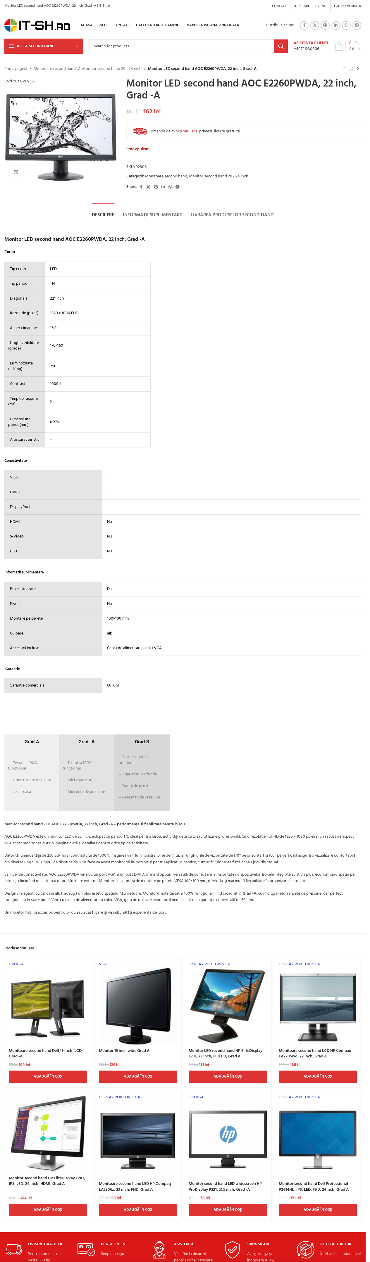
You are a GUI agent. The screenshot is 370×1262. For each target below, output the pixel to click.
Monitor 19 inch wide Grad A (124, 1050)
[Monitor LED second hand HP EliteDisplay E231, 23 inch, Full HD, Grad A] (228, 1003)
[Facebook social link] (304, 25)
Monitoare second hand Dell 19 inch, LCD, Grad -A (46, 1053)
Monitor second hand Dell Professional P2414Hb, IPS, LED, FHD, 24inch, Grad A (314, 1186)
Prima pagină (15, 69)
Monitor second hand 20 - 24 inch (112, 69)
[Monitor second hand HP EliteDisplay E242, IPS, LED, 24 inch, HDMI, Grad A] (48, 1134)
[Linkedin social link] (335, 25)
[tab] (103, 215)
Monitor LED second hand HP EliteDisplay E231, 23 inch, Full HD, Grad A (225, 1053)
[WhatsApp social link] (346, 25)
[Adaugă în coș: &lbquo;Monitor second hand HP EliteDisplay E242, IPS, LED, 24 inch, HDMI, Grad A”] (48, 1210)
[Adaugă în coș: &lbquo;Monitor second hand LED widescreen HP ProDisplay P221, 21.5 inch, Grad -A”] (228, 1210)
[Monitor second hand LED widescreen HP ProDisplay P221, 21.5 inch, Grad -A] (228, 1136)
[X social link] (314, 25)
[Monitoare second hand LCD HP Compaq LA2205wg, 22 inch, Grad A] (318, 1003)
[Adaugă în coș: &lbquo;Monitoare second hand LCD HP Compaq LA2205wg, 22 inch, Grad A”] (318, 1077)
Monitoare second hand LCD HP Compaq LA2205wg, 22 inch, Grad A (315, 1053)
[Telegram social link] (356, 25)
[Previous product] (343, 68)
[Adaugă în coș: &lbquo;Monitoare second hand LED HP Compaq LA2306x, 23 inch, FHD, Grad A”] (138, 1210)
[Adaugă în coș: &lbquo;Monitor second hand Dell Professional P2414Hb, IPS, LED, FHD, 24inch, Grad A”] (318, 1210)
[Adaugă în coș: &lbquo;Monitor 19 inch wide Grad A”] (138, 1077)
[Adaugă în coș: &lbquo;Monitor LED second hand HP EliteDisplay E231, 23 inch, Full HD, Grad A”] (228, 1077)
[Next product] (357, 68)
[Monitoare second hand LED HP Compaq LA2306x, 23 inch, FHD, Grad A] (138, 1136)
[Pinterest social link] (325, 25)
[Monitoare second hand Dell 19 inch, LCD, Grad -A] (48, 1003)
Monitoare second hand (55, 69)
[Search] (188, 46)
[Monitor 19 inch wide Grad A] (138, 1003)
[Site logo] (37, 25)
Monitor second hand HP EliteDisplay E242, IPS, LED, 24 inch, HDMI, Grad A (47, 1181)
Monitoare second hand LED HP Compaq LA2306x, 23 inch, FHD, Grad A (135, 1186)
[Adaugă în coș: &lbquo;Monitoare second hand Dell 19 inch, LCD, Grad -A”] (48, 1077)
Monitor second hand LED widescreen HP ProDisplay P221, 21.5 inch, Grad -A (225, 1186)
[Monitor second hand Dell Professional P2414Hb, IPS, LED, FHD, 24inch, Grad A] (318, 1136)
